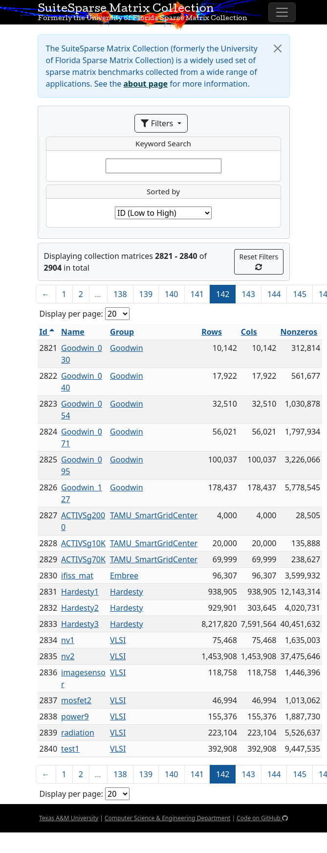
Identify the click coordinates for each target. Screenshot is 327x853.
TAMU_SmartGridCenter (153, 515)
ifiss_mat (77, 575)
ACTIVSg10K (83, 543)
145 (299, 294)
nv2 (67, 656)
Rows (211, 331)
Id (47, 331)
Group (122, 331)
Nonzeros (298, 331)
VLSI (118, 640)
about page (146, 83)
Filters (158, 123)
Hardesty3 (80, 624)
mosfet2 (76, 700)
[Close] (277, 48)
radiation (77, 732)
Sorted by (163, 191)
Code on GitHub (262, 818)
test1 (70, 748)
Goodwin (126, 348)
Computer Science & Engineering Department (167, 818)
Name (73, 331)
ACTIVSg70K (83, 559)
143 (248, 294)
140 (171, 294)
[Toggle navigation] (282, 12)
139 (146, 294)
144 (274, 294)
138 (120, 294)
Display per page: (71, 313)
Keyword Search (163, 143)
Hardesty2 (80, 607)
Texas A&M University (68, 818)
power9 (75, 716)
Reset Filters (259, 261)
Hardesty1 (80, 591)
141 (197, 294)
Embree (124, 575)
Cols (249, 331)
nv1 (67, 640)
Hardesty (126, 591)
